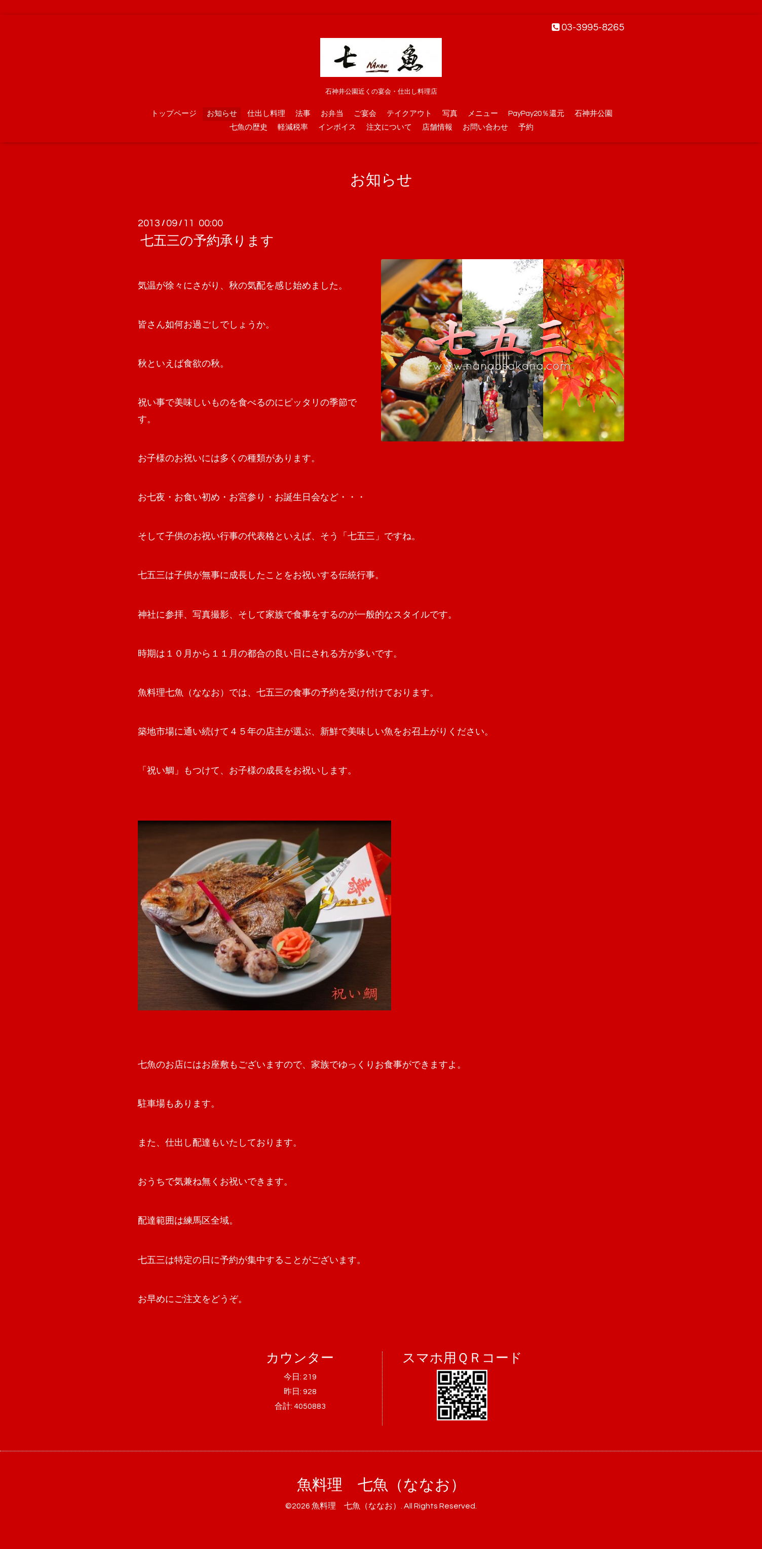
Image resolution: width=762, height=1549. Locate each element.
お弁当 (332, 113)
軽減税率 (293, 127)
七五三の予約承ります (207, 241)
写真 (450, 113)
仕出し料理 (266, 113)
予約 (526, 127)
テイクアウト (409, 113)
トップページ (174, 113)
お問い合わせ (485, 127)
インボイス (337, 127)
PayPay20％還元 (536, 113)
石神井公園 (594, 113)
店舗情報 (437, 127)
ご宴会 (365, 113)
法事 (303, 113)
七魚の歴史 (249, 127)
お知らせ (222, 113)
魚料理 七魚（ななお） (381, 1485)
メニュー (483, 113)
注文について (389, 127)
